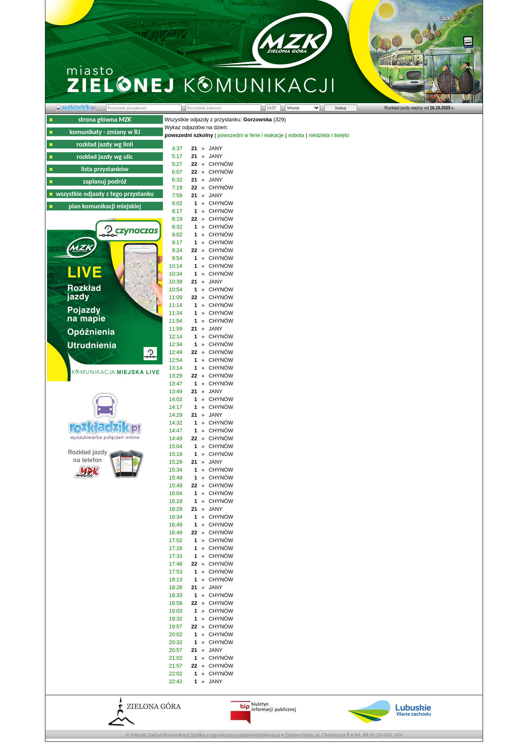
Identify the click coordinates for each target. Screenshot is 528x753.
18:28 (175, 587)
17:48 (175, 564)
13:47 (175, 383)
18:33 (175, 595)
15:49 (175, 477)
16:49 (175, 525)
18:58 (175, 603)
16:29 (175, 509)
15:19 (175, 454)
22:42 (175, 681)
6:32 (177, 180)
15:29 (175, 462)
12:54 (175, 360)
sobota (296, 135)
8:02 (177, 203)
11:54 (175, 321)
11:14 (175, 305)
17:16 (175, 548)
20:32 (175, 642)
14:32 (175, 423)
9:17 (177, 242)
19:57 (175, 626)
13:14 (175, 368)
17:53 (175, 572)
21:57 (175, 666)
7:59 (177, 195)
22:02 (175, 673)
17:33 (175, 556)
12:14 (175, 336)
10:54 (175, 289)
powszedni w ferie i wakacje (250, 135)
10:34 (175, 274)
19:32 (175, 619)
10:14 (175, 266)
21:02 (175, 658)
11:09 (175, 297)
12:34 (175, 344)
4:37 (177, 148)
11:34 (175, 313)
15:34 (175, 470)
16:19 (175, 501)
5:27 (177, 164)
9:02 (177, 234)
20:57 (175, 650)
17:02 (175, 540)
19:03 (175, 611)
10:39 (175, 282)
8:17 (177, 211)
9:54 (177, 258)
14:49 (175, 438)
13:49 (175, 391)
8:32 (177, 227)
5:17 (177, 156)
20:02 (175, 634)
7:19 (177, 187)
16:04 (175, 493)
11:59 (175, 329)
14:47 (175, 430)
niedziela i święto (329, 135)
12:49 (175, 352)
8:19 (177, 219)
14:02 (175, 399)
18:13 (175, 579)
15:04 (175, 446)
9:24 (177, 250)
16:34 (175, 517)
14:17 (175, 407)
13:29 (175, 376)
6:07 (177, 172)
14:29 (175, 415)
